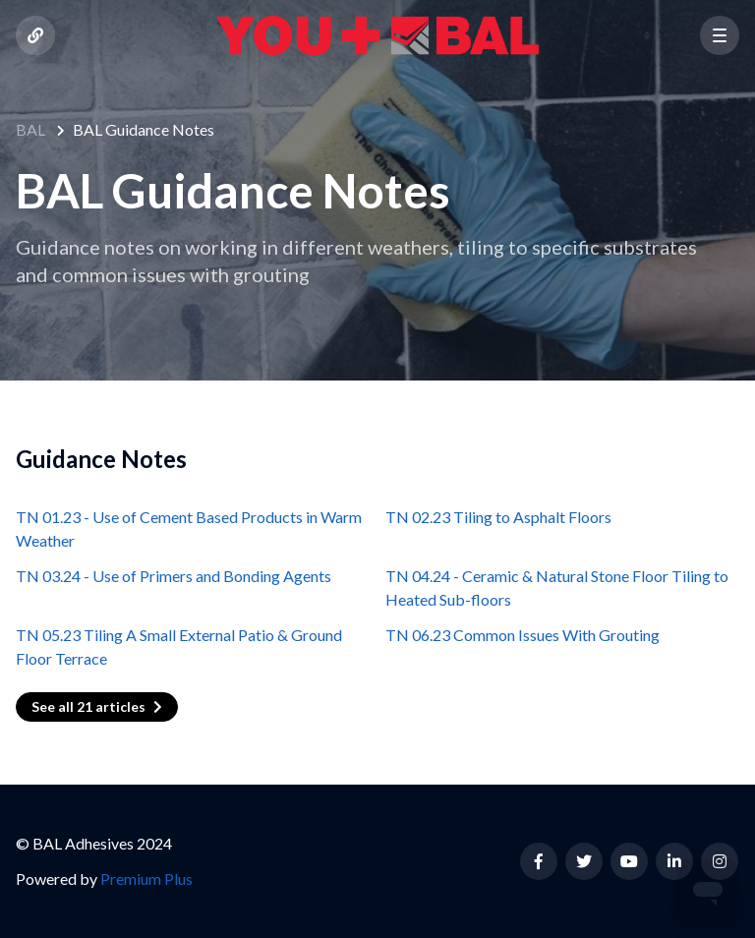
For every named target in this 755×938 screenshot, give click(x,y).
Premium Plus (146, 878)
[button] (719, 35)
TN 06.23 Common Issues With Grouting (522, 634)
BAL (30, 129)
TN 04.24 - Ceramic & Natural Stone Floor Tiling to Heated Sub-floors (556, 587)
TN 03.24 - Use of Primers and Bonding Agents (173, 575)
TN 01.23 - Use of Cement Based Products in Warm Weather (189, 528)
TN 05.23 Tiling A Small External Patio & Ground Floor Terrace (179, 646)
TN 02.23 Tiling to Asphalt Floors (498, 516)
